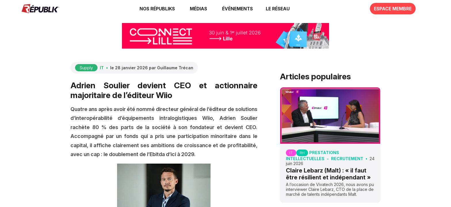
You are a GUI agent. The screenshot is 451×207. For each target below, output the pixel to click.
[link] (158, 8)
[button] (237, 8)
